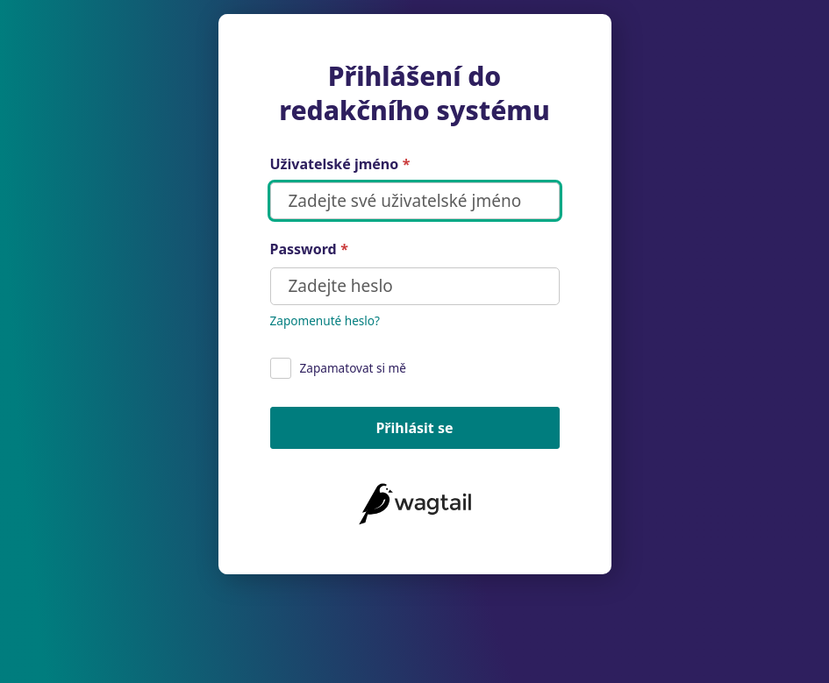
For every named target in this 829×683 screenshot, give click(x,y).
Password (309, 249)
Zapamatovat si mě (338, 368)
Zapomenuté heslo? (325, 320)
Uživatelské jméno (340, 164)
